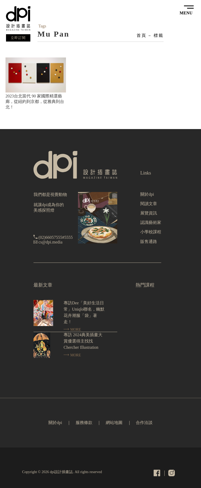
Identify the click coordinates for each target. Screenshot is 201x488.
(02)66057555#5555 (55, 237)
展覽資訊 (148, 213)
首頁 (142, 35)
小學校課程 (150, 232)
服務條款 (84, 422)
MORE (72, 330)
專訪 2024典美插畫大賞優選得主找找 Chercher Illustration (83, 341)
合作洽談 (144, 422)
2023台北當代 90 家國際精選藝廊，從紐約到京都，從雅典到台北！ (34, 101)
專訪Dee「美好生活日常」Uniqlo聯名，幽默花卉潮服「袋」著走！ (84, 312)
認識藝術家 (150, 222)
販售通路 (148, 241)
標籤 (159, 35)
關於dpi (147, 194)
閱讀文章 (148, 203)
